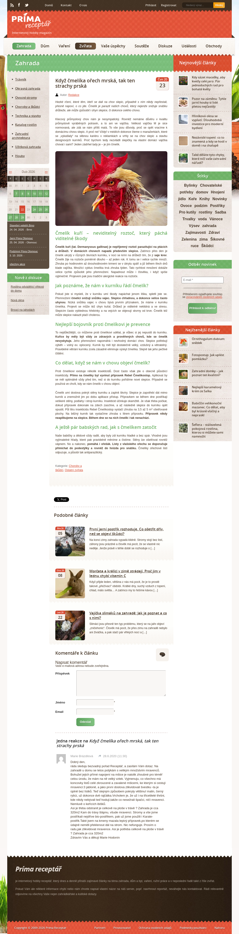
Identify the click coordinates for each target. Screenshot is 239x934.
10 (34, 193)
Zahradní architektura (21, 136)
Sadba (220, 212)
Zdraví (214, 232)
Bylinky (190, 185)
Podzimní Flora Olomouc (24, 251)
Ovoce (186, 206)
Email (59, 712)
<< (10, 172)
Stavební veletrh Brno (22, 225)
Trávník (20, 79)
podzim (200, 206)
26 (46, 209)
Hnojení (218, 192)
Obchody (214, 46)
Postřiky (217, 206)
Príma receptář (31, 21)
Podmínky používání (193, 928)
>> (46, 172)
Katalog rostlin (26, 124)
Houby (20, 156)
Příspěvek (62, 673)
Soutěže (142, 46)
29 (22, 217)
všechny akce (17, 264)
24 (34, 209)
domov (202, 192)
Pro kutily (187, 212)
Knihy (205, 199)
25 (40, 209)
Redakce (73, 95)
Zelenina (189, 239)
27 (10, 217)
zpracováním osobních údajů (204, 297)
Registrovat (168, 5)
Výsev (194, 226)
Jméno (60, 702)
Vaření (64, 46)
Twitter (27, 5)
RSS (12, 5)
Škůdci (207, 246)
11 (40, 193)
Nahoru (219, 928)
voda (202, 219)
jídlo (182, 199)
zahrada (209, 226)
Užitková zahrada (28, 147)
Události (189, 46)
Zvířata (85, 46)
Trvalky (189, 219)
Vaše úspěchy (113, 46)
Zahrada (24, 46)
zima (203, 239)
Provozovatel (121, 928)
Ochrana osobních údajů (155, 928)
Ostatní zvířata (74, 470)
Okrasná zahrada (27, 88)
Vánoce (216, 219)
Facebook (19, 5)
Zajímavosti (195, 232)
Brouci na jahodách (23, 309)
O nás (83, 5)
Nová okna (17, 300)
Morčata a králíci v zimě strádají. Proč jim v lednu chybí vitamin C (125, 573)
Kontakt (66, 5)
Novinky (219, 199)
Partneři (99, 928)
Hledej (219, 5)
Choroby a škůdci (27, 107)
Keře (193, 199)
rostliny (205, 212)
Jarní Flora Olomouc (21, 238)
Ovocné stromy (26, 97)
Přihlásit (150, 5)
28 (16, 217)
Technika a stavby (28, 116)
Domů (49, 5)
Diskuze (165, 46)
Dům (45, 46)
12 (46, 193)
